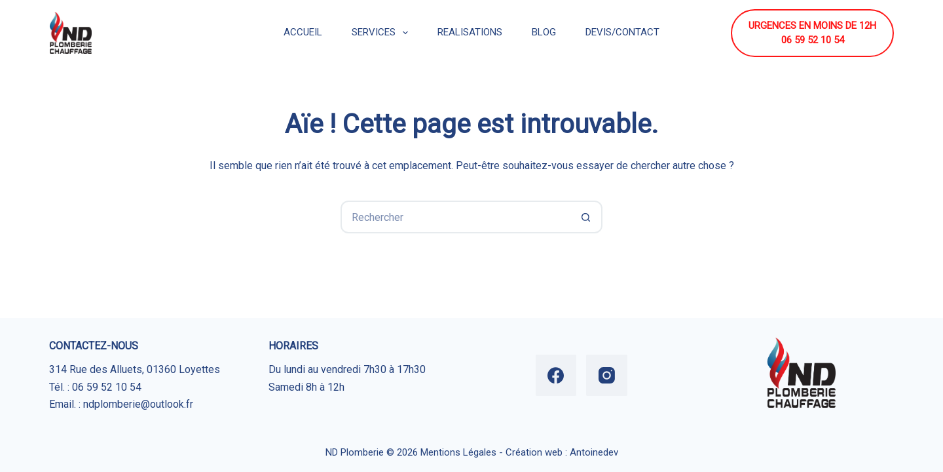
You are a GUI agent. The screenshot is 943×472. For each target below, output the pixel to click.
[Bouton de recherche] (586, 217)
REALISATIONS (469, 32)
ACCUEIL (303, 32)
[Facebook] (556, 375)
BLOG (544, 32)
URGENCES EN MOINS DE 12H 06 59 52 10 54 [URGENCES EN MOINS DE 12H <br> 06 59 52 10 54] (812, 33)
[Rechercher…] (455, 217)
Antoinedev (594, 452)
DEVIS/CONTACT (622, 32)
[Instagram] (606, 375)
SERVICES (382, 33)
